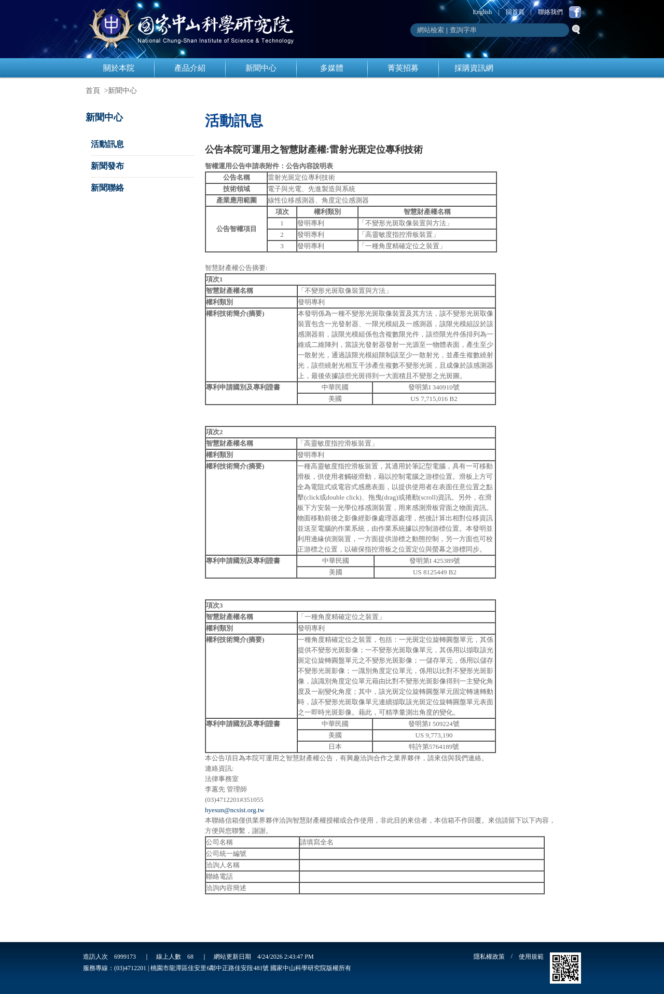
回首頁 (515, 12)
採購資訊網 (473, 68)
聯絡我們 (550, 12)
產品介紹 (189, 68)
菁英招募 (403, 68)
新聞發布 (107, 166)
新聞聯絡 (107, 187)
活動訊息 (107, 144)
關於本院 (118, 68)
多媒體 (331, 68)
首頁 (93, 91)
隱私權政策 (489, 956)
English (482, 12)
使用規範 (531, 956)
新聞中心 (260, 68)
